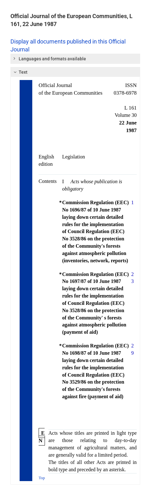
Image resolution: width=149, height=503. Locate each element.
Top (42, 477)
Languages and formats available (49, 58)
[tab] (75, 59)
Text (20, 72)
